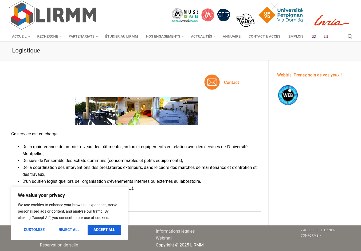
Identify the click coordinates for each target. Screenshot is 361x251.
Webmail (164, 238)
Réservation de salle (59, 245)
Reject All (69, 230)
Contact (231, 82)
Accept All (104, 230)
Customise (34, 230)
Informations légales (175, 231)
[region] (69, 213)
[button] (136, 205)
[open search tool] (350, 36)
